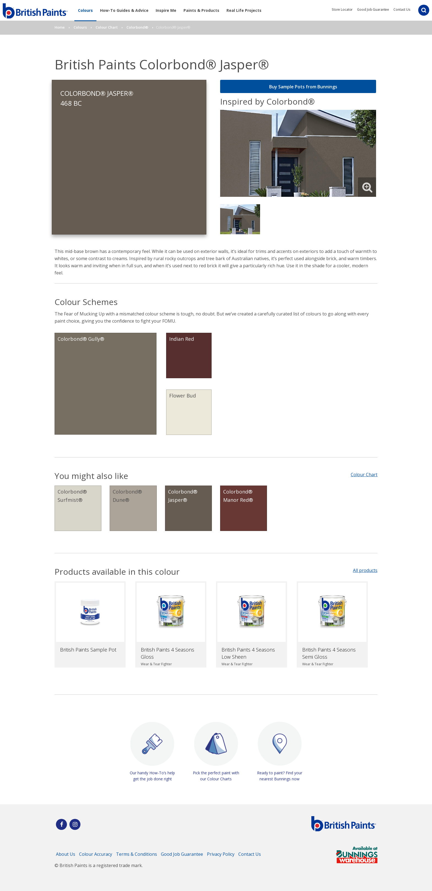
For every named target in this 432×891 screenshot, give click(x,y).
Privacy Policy (220, 854)
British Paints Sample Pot (88, 649)
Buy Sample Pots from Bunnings (298, 87)
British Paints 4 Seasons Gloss (167, 653)
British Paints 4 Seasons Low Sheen (248, 653)
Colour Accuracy (95, 854)
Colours (85, 10)
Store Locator (342, 9)
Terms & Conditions (136, 854)
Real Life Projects (243, 10)
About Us (65, 854)
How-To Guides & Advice (124, 10)
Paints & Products (201, 10)
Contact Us (402, 9)
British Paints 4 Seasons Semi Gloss (329, 653)
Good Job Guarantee (373, 9)
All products (365, 570)
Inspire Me (166, 10)
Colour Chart (364, 475)
